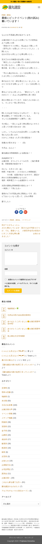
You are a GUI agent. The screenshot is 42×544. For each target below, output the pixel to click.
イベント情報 (7, 414)
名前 (6, 269)
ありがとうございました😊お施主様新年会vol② (24, 323)
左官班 (4, 456)
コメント (8, 250)
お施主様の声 (7, 409)
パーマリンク (26, 220)
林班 (3, 452)
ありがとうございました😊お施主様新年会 (24, 330)
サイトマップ (29, 537)
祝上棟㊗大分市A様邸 (16, 336)
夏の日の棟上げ (8, 360)
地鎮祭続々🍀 (13, 308)
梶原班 (4, 448)
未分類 (4, 401)
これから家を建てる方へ (11, 482)
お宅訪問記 (6, 469)
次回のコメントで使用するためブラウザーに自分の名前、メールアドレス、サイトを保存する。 (20, 283)
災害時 (4, 388)
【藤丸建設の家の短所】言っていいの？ (18, 365)
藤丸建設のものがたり (11, 486)
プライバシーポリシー (16, 537)
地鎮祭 (4, 396)
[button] (39, 7)
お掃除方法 (6, 465)
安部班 (4, 426)
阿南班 (4, 15)
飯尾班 (4, 444)
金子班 (4, 431)
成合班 (4, 439)
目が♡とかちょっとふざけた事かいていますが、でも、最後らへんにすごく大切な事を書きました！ (11, 230)
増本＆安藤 (6, 392)
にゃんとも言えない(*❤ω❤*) (13, 351)
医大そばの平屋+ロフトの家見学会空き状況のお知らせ (30, 230)
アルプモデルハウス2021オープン (15, 491)
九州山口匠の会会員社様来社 (19, 315)
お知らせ (5, 461)
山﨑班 (4, 435)
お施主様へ (6, 478)
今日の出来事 (7, 405)
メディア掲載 (7, 418)
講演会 (9, 15)
